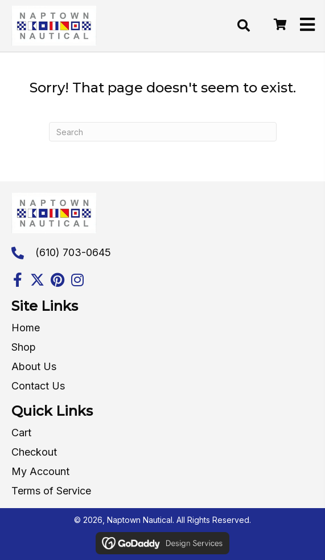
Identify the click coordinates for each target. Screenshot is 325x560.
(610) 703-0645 (73, 252)
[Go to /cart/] (279, 25)
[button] (17, 280)
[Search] (163, 131)
